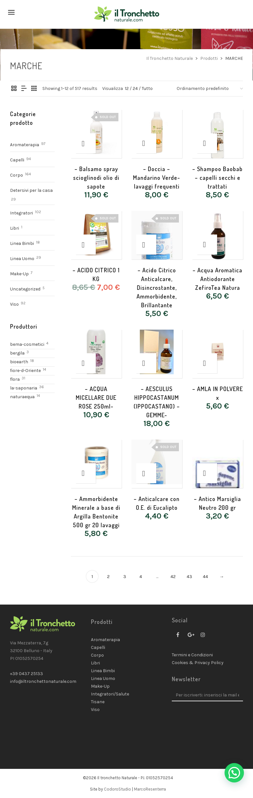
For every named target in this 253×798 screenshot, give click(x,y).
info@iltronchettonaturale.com (43, 681)
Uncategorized (25, 289)
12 (127, 88)
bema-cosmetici (27, 344)
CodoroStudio (117, 789)
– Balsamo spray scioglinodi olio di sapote (96, 177)
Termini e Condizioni (192, 655)
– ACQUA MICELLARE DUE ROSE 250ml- (96, 397)
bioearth (19, 362)
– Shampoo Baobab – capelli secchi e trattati (217, 177)
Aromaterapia (24, 145)
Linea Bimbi (22, 243)
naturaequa (22, 396)
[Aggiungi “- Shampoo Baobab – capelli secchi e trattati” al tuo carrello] (207, 143)
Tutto (147, 88)
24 (135, 88)
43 (189, 576)
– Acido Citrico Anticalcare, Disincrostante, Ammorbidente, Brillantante (157, 288)
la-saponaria (23, 388)
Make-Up (19, 274)
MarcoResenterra (150, 789)
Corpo (16, 175)
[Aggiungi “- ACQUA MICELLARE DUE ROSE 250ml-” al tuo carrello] (86, 363)
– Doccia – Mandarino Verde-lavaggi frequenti (156, 177)
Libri (14, 228)
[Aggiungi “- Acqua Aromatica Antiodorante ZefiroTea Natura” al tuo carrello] (207, 245)
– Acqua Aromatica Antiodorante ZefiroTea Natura (217, 279)
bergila (17, 353)
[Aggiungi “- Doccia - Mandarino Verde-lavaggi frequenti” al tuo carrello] (146, 143)
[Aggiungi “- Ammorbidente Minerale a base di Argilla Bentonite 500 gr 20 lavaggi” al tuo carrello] (86, 473)
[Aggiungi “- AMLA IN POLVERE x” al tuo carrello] (207, 363)
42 (173, 576)
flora (15, 379)
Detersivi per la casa (31, 190)
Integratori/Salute (110, 694)
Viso (14, 304)
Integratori (21, 213)
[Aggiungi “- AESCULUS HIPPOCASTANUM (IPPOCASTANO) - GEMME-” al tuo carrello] (146, 363)
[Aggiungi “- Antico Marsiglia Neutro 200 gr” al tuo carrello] (207, 473)
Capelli (17, 160)
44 (205, 576)
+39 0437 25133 (26, 673)
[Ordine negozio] (210, 88)
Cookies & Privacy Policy (198, 662)
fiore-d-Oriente (25, 370)
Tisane (97, 702)
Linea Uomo (22, 258)
